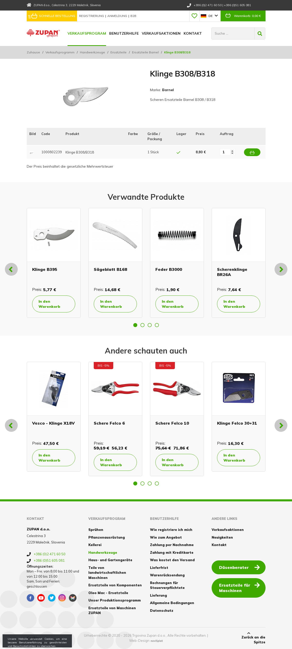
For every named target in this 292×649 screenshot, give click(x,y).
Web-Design (139, 640)
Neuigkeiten (222, 537)
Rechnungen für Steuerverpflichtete (167, 585)
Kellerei (94, 545)
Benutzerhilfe (124, 33)
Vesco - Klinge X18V (53, 423)
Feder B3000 (168, 269)
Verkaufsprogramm (59, 52)
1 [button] (135, 325)
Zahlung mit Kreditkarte (171, 552)
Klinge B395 (44, 269)
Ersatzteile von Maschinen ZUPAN (112, 610)
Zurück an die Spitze (248, 638)
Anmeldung (117, 16)
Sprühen (95, 530)
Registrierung (92, 16)
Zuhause (33, 52)
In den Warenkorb (49, 304)
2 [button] (142, 325)
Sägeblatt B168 (110, 269)
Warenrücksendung (167, 575)
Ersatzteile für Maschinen (239, 587)
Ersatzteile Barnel (145, 52)
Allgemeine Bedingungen (172, 603)
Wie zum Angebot (166, 537)
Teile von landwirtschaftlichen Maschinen (107, 573)
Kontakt (193, 33)
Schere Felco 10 (172, 423)
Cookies (34, 638)
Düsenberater (239, 567)
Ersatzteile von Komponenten (115, 585)
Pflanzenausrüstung (106, 537)
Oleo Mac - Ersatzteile (108, 593)
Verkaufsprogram (87, 33)
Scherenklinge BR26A (232, 272)
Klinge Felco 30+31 (237, 423)
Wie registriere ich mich (171, 530)
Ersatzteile (118, 52)
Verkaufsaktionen (161, 33)
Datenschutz (161, 610)
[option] (54, 263)
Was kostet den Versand (172, 560)
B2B (133, 16)
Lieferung (158, 595)
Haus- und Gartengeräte (110, 560)
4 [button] (157, 325)
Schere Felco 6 (109, 423)
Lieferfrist (159, 568)
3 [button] (149, 325)
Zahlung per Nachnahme (172, 545)
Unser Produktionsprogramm (114, 600)
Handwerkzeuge (92, 52)
